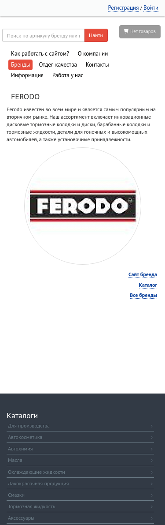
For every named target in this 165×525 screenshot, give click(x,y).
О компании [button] (93, 53)
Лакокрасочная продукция (80, 483)
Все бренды (143, 295)
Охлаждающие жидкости (80, 472)
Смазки (80, 495)
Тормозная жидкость (80, 506)
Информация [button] (27, 75)
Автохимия (80, 448)
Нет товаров (140, 31)
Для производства (80, 425)
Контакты (97, 64)
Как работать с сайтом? (40, 53)
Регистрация (123, 7)
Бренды (20, 64)
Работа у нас (68, 75)
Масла (80, 460)
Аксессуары (80, 517)
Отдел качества (58, 64)
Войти (150, 7)
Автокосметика (80, 437)
